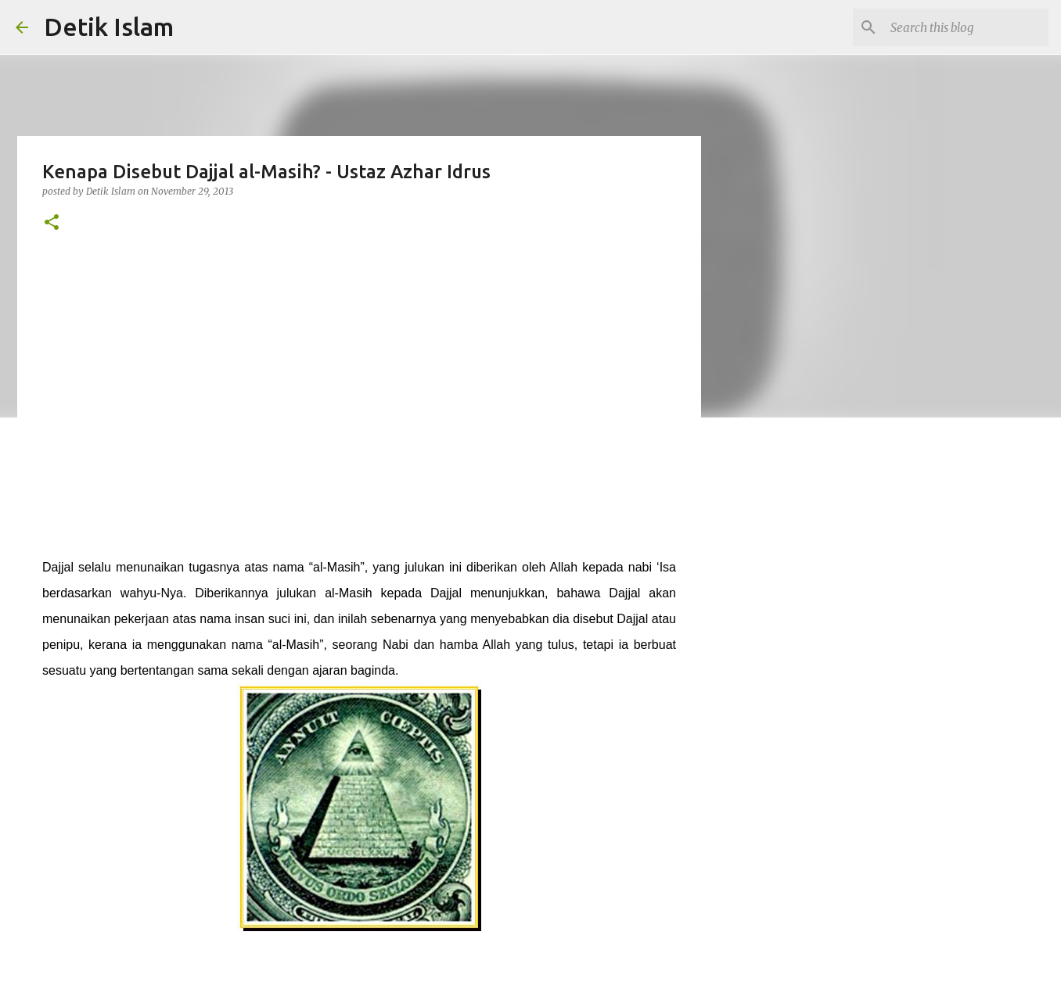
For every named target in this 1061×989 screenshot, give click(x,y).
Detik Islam (109, 27)
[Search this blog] (966, 27)
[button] (51, 223)
